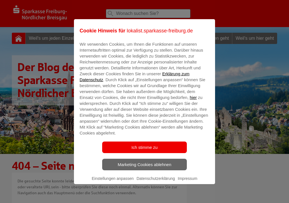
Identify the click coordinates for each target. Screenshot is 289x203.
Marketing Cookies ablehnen (144, 168)
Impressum (187, 182)
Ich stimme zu (145, 151)
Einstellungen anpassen (113, 182)
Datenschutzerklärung (156, 182)
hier (193, 101)
